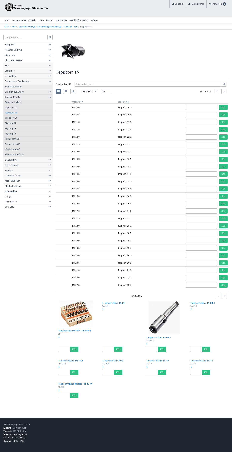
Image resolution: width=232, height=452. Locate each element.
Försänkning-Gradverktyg (49, 27)
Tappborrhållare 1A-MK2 (158, 337)
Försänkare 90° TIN (14, 154)
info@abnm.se (19, 428)
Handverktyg (11, 191)
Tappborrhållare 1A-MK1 (114, 303)
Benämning (123, 102)
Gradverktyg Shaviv (14, 92)
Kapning (9, 170)
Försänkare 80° (12, 144)
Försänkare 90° (12, 149)
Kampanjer (10, 44)
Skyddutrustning (13, 186)
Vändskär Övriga (13, 175)
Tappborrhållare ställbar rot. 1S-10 (75, 384)
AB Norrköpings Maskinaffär (17, 424)
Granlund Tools (70, 27)
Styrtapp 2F (10, 133)
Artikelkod (76, 102)
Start (7, 20)
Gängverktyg (11, 160)
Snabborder (61, 20)
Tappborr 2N (11, 118)
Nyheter (94, 20)
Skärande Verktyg (27, 27)
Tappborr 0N (11, 107)
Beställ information (78, 20)
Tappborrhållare (13, 102)
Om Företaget (19, 20)
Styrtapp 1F (10, 128)
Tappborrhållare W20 (112, 360)
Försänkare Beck (13, 86)
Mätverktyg (10, 55)
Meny (14, 27)
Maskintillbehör (12, 181)
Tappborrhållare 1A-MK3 (202, 303)
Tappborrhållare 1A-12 (201, 360)
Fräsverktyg (11, 76)
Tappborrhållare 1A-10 (157, 360)
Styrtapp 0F (10, 123)
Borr (7, 65)
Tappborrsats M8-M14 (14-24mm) (74, 330)
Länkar (49, 20)
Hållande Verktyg (13, 50)
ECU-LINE (9, 207)
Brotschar (9, 70)
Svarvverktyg (11, 165)
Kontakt (32, 20)
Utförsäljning (11, 201)
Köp (223, 107)
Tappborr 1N (11, 112)
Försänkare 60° (12, 139)
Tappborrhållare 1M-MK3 (70, 360)
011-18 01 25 (19, 431)
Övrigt (8, 196)
